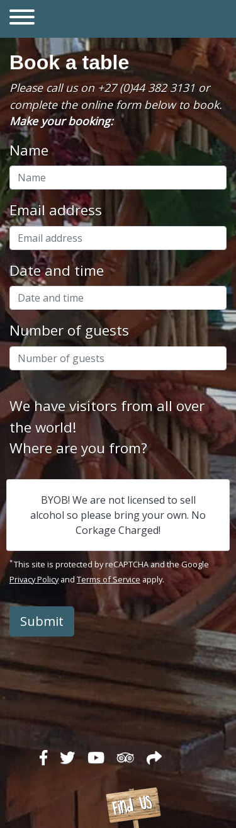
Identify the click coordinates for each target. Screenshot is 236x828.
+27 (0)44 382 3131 (146, 87)
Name (28, 150)
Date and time (56, 270)
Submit (42, 621)
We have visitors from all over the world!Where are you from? (107, 427)
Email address (55, 210)
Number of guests (69, 330)
